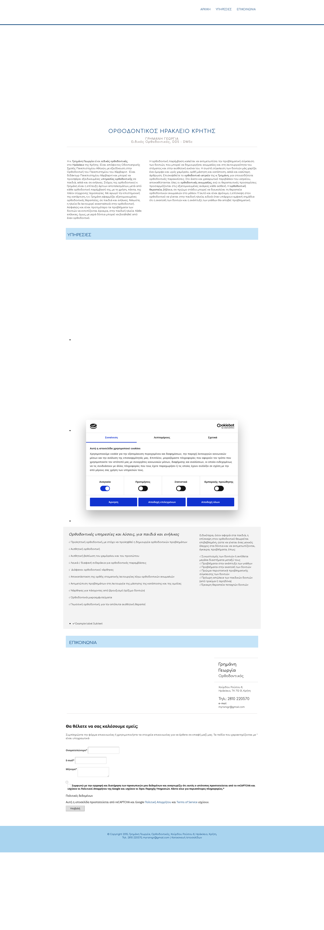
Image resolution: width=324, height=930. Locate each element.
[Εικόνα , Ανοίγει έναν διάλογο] (140, 339)
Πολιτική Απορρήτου (158, 802)
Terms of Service (187, 802)
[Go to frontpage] (90, 21)
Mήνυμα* (71, 769)
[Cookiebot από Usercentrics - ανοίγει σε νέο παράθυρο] (219, 426)
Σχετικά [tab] (212, 437)
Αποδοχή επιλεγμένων (162, 502)
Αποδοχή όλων (210, 502)
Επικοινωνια (246, 9)
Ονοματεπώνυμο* (76, 750)
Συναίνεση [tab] (111, 437)
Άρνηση (113, 502)
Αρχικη (205, 9)
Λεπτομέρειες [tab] (162, 437)
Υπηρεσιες (224, 9)
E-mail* (70, 760)
